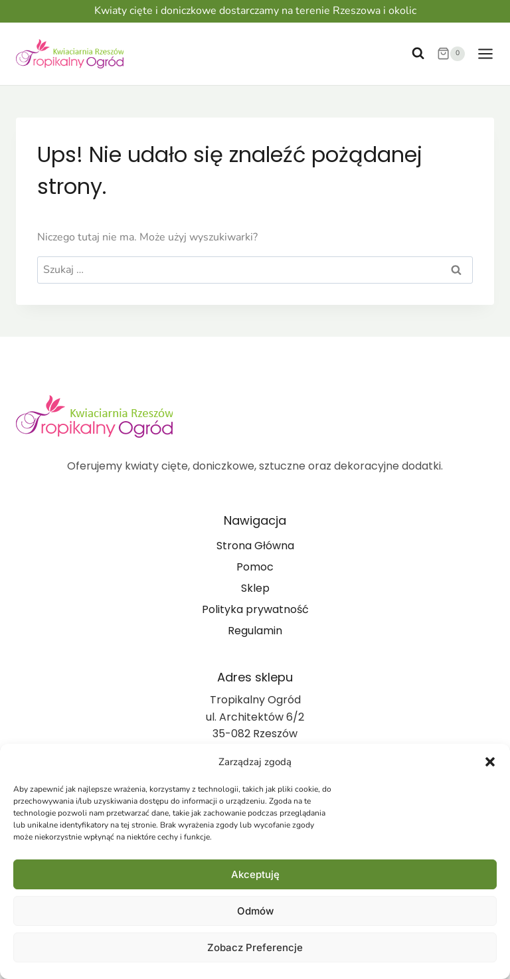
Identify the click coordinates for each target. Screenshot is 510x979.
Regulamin (255, 630)
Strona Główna (255, 545)
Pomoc (255, 567)
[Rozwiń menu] (482, 53)
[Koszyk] (451, 53)
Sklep (255, 588)
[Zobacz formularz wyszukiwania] (418, 53)
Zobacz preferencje (255, 947)
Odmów (255, 911)
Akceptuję (255, 874)
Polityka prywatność (255, 609)
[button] (490, 761)
